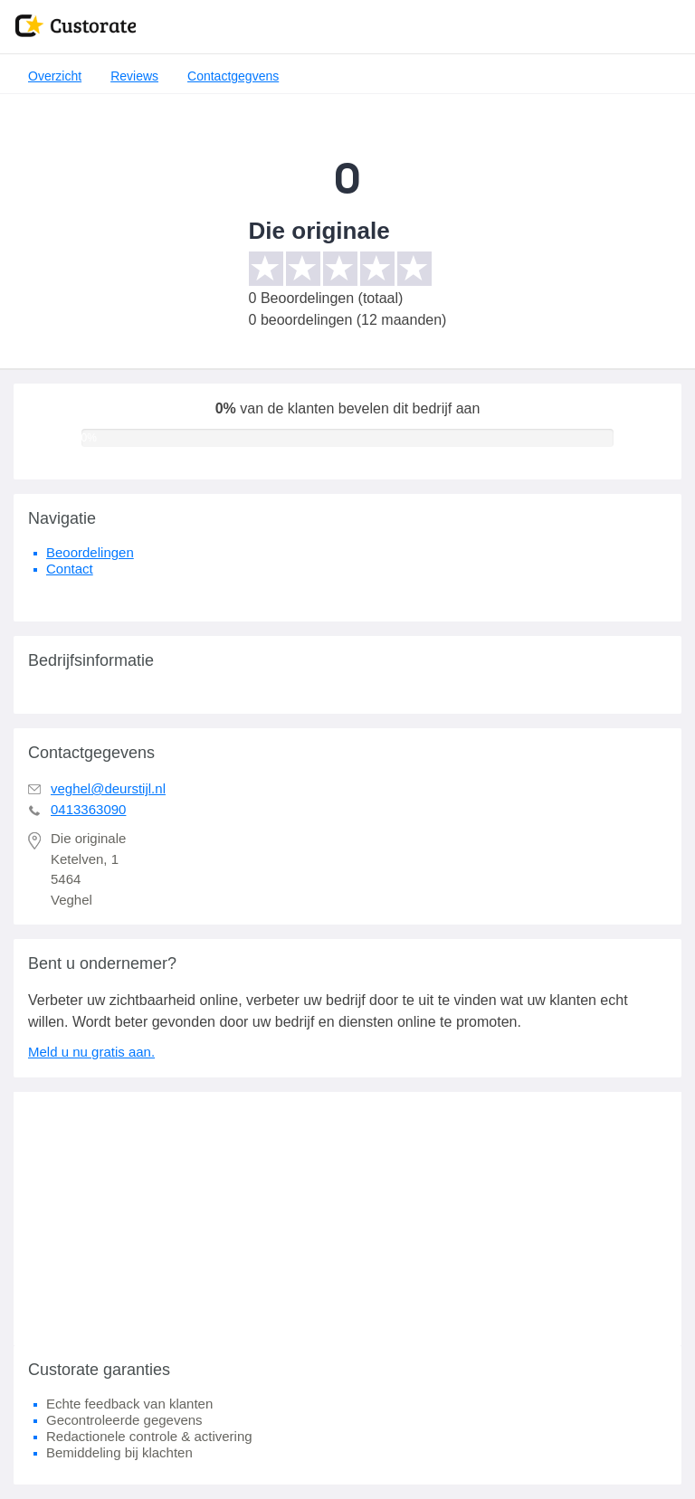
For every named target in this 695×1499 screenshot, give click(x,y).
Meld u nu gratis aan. (91, 1051)
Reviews (134, 76)
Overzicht (54, 76)
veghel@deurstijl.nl (108, 788)
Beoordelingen (90, 552)
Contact (69, 568)
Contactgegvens (233, 76)
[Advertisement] (347, 1218)
